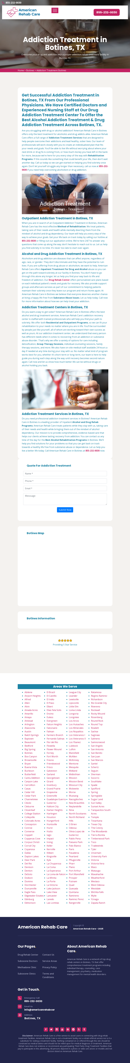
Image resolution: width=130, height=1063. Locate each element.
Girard (50, 781)
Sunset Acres (97, 806)
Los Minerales (76, 727)
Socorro (95, 777)
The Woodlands (99, 831)
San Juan (95, 756)
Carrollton (30, 785)
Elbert (50, 706)
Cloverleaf (30, 810)
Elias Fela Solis (54, 710)
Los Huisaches (76, 724)
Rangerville (74, 902)
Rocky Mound (98, 713)
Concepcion (31, 824)
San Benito (96, 752)
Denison (29, 867)
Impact (50, 838)
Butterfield (30, 774)
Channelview (31, 799)
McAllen (73, 756)
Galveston (52, 770)
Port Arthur (75, 870)
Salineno (95, 738)
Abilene (28, 692)
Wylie (94, 895)
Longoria (73, 713)
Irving (50, 842)
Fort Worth (52, 756)
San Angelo (97, 745)
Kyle (49, 859)
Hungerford (53, 820)
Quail (71, 884)
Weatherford (97, 877)
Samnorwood (98, 742)
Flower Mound (54, 749)
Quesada (73, 888)
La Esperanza (54, 870)
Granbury (52, 785)
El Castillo (52, 695)
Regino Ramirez (99, 695)
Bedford (29, 745)
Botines (30, 70)
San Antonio (97, 749)
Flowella (51, 745)
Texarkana (96, 820)
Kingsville (51, 856)
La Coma (51, 867)
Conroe (28, 827)
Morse (72, 792)
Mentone (73, 763)
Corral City (30, 845)
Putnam (73, 881)
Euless (50, 717)
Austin (28, 731)
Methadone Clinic (27, 967)
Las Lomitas (53, 902)
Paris (71, 849)
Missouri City (75, 785)
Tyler (93, 849)
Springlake (96, 795)
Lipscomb (74, 702)
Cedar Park (30, 795)
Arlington (29, 724)
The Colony (97, 827)
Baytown (29, 738)
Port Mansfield (76, 874)
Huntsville (52, 824)
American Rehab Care (42, 927)
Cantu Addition (32, 777)
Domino (29, 881)
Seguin (94, 770)
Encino (50, 713)
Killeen (50, 852)
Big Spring (30, 749)
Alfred (28, 699)
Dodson (29, 877)
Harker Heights (55, 810)
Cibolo (28, 802)
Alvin (27, 706)
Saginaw (95, 735)
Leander (73, 695)
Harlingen (52, 813)
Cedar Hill (29, 792)
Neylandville (75, 806)
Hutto (50, 831)
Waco (94, 867)
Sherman (95, 774)
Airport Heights (33, 695)
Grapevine (52, 792)
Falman (50, 731)
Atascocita (30, 727)
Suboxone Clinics (27, 973)
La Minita (51, 877)
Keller (50, 845)
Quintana (74, 892)
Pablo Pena (75, 838)
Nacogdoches (76, 799)
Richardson (97, 699)
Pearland (73, 856)
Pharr (72, 863)
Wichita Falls (97, 892)
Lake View (52, 892)
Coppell (28, 835)
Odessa (72, 827)
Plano (72, 867)
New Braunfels (76, 802)
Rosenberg (96, 717)
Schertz (95, 767)
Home (21, 70)
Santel (94, 763)
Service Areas (49, 961)
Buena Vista (31, 767)
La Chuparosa (54, 863)
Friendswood (53, 763)
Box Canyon (31, 756)
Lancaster (52, 895)
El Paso (50, 702)
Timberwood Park (100, 838)
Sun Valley (96, 802)
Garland (51, 774)
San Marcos (97, 760)
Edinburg (29, 899)
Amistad (29, 720)
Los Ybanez (75, 742)
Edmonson (30, 902)
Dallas (28, 852)
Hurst (50, 827)
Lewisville (74, 699)
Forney (50, 752)
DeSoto (28, 874)
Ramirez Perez (76, 899)
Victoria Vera (97, 863)
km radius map (65, 569)
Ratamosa (96, 692)
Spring (94, 792)
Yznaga (95, 899)
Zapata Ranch (98, 902)
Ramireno (74, 895)
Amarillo (29, 713)
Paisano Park (76, 842)
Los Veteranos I (77, 735)
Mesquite (74, 767)
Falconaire (52, 727)
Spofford (95, 788)
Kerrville (51, 849)
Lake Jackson (53, 888)
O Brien (73, 824)
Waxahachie (97, 874)
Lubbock (73, 745)
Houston (51, 817)
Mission (73, 777)
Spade (94, 785)
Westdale (95, 888)
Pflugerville (74, 859)
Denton (28, 870)
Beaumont (30, 742)
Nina (71, 810)
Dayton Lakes (32, 856)
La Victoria (52, 884)
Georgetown (53, 777)
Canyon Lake (31, 781)
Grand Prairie (53, 788)
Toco (93, 842)
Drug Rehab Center (28, 954)
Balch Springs (32, 735)
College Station (32, 813)
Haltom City (53, 806)
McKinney (74, 760)
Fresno (50, 760)
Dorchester (30, 884)
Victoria (95, 859)
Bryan (28, 763)
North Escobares (77, 813)
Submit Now (65, 509)
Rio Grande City (99, 702)
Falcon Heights (54, 724)
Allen (27, 702)
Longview (74, 717)
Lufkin (72, 749)
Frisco (50, 767)
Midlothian (74, 774)
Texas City (96, 824)
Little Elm (73, 706)
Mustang (73, 795)
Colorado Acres (32, 820)
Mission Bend (76, 781)
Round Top (97, 724)
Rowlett (95, 727)
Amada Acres (31, 710)
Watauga (95, 870)
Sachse (94, 731)
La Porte (51, 881)
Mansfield (74, 752)
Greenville (52, 795)
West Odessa (97, 884)
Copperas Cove (32, 838)
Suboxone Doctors (27, 961)
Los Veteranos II (77, 738)
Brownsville (31, 760)
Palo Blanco (75, 845)
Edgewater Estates (34, 895)
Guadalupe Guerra (56, 799)
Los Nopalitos (76, 731)
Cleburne (29, 806)
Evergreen (52, 720)
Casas (28, 788)
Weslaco (95, 881)
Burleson (29, 770)
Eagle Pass (30, 892)
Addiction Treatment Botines (51, 70)
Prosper (73, 877)
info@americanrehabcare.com (43, 1009)
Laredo (50, 899)
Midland (73, 770)
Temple (95, 817)
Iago (49, 835)
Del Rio (28, 863)
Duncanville (31, 888)
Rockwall (95, 710)
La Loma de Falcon (56, 874)
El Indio (50, 699)
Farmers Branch (55, 735)
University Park (99, 856)
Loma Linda (75, 710)
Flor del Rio (52, 742)
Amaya (28, 717)
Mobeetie (74, 788)
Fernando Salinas (55, 738)
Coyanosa (30, 849)
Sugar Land (97, 799)
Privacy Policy (49, 967)
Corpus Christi (32, 842)
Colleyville (30, 817)
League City (75, 692)
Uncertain (96, 852)
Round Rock (97, 720)
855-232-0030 (13, 2)
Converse (29, 831)
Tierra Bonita (98, 835)
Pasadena (74, 852)
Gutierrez (51, 802)
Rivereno (95, 706)
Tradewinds (97, 845)
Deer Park (30, 859)
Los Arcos (74, 720)
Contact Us (48, 954)
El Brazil (51, 692)
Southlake (96, 781)
